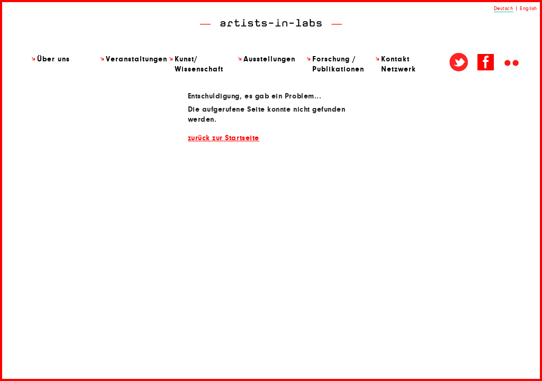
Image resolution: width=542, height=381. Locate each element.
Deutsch (503, 8)
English (528, 8)
